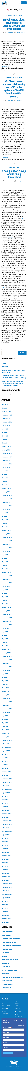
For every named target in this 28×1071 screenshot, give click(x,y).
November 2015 (6, 824)
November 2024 (6, 457)
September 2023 (6, 506)
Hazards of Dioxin (7, 949)
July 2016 (4, 796)
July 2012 (4, 901)
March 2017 (5, 768)
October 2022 (5, 544)
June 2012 (4, 904)
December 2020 (6, 614)
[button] (14, 2)
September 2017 (6, 747)
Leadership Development (9, 959)
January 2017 (5, 775)
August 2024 (5, 467)
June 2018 (4, 719)
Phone (5, 1042)
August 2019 (5, 670)
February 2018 (6, 733)
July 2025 (4, 429)
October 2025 (6, 418)
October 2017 (5, 744)
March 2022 (5, 569)
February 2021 (6, 607)
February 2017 (6, 772)
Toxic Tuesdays (6, 980)
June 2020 (5, 635)
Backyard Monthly (7, 931)
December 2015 (6, 821)
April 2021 (4, 600)
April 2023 (4, 523)
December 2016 (6, 779)
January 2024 (6, 492)
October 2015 (5, 828)
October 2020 (6, 621)
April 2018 (4, 726)
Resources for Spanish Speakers (12, 977)
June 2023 (4, 516)
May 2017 (4, 761)
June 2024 (4, 474)
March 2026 (5, 408)
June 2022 (4, 558)
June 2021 (4, 593)
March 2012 (5, 915)
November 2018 (6, 702)
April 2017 (4, 765)
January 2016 (5, 817)
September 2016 (6, 789)
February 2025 (6, 446)
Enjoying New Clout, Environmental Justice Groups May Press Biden (14, 24)
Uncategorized (6, 987)
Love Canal (5, 963)
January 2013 (5, 880)
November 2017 (6, 740)
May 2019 (4, 681)
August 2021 (5, 586)
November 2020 (6, 618)
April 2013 (4, 870)
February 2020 (6, 649)
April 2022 (4, 565)
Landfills (4, 956)
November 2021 (6, 576)
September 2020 (7, 625)
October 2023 (6, 502)
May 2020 (4, 639)
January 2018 (5, 737)
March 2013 (5, 873)
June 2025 (4, 432)
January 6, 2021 (21, 32)
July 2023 (4, 513)
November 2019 (6, 660)
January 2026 (6, 411)
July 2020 (4, 632)
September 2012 (6, 894)
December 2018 (6, 698)
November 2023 (6, 499)
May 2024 (4, 478)
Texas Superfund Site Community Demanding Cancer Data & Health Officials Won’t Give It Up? (12, 383)
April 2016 (4, 807)
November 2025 (6, 415)
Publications (5, 973)
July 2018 (4, 716)
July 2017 (4, 754)
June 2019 (4, 677)
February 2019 (6, 691)
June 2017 (4, 758)
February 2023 (6, 530)
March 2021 (5, 604)
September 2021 (6, 583)
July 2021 (4, 590)
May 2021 (4, 597)
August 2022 (5, 551)
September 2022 (6, 548)
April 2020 (4, 642)
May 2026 (4, 404)
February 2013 (6, 877)
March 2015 (5, 852)
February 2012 (6, 918)
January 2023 (6, 534)
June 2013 (4, 863)
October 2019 (5, 663)
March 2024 (5, 485)
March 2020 (5, 646)
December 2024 (6, 453)
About (16, 999)
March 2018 (5, 730)
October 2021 (5, 579)
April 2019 (4, 684)
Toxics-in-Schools (7, 984)
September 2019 (6, 667)
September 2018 (6, 709)
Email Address (7, 1027)
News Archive (17, 16)
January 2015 (5, 859)
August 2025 (5, 425)
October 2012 (5, 890)
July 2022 (4, 555)
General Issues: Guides (8, 942)
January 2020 (6, 653)
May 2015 (4, 845)
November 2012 (6, 887)
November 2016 (6, 782)
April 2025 (4, 439)
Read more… (5, 66)
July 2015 (4, 838)
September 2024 (6, 464)
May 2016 (4, 803)
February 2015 (6, 856)
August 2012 (5, 897)
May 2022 (4, 562)
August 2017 (5, 751)
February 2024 (6, 488)
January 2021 (5, 611)
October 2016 (5, 786)
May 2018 (4, 723)
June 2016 (4, 800)
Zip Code (5, 1047)
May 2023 (4, 520)
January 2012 (5, 922)
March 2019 (5, 688)
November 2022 (6, 541)
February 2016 (6, 814)
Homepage (9, 16)
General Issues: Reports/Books (11, 945)
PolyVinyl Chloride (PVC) (9, 970)
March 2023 (5, 527)
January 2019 (5, 695)
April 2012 (4, 911)
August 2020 (5, 628)
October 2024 (6, 460)
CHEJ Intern (10, 32)
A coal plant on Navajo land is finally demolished (14, 174)
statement (10, 237)
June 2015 (4, 842)
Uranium (4, 363)
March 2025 (5, 443)
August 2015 (5, 835)
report (23, 218)
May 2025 (4, 436)
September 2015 (6, 831)
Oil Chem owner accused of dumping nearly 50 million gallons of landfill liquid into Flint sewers (14, 89)
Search (3, 350)
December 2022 (6, 537)
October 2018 (5, 705)
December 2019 (6, 656)
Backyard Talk (14, 167)
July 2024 (4, 471)
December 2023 (6, 495)
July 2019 (4, 674)
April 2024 (4, 481)
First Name (6, 1032)
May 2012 (4, 908)
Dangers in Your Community (10, 938)
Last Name (6, 1037)
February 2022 (6, 572)
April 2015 (4, 849)
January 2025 (6, 450)
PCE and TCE (5, 366)
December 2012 (6, 883)
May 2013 (4, 866)
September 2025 (6, 422)
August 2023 (5, 509)
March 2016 (5, 810)
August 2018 (5, 712)
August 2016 (5, 793)
